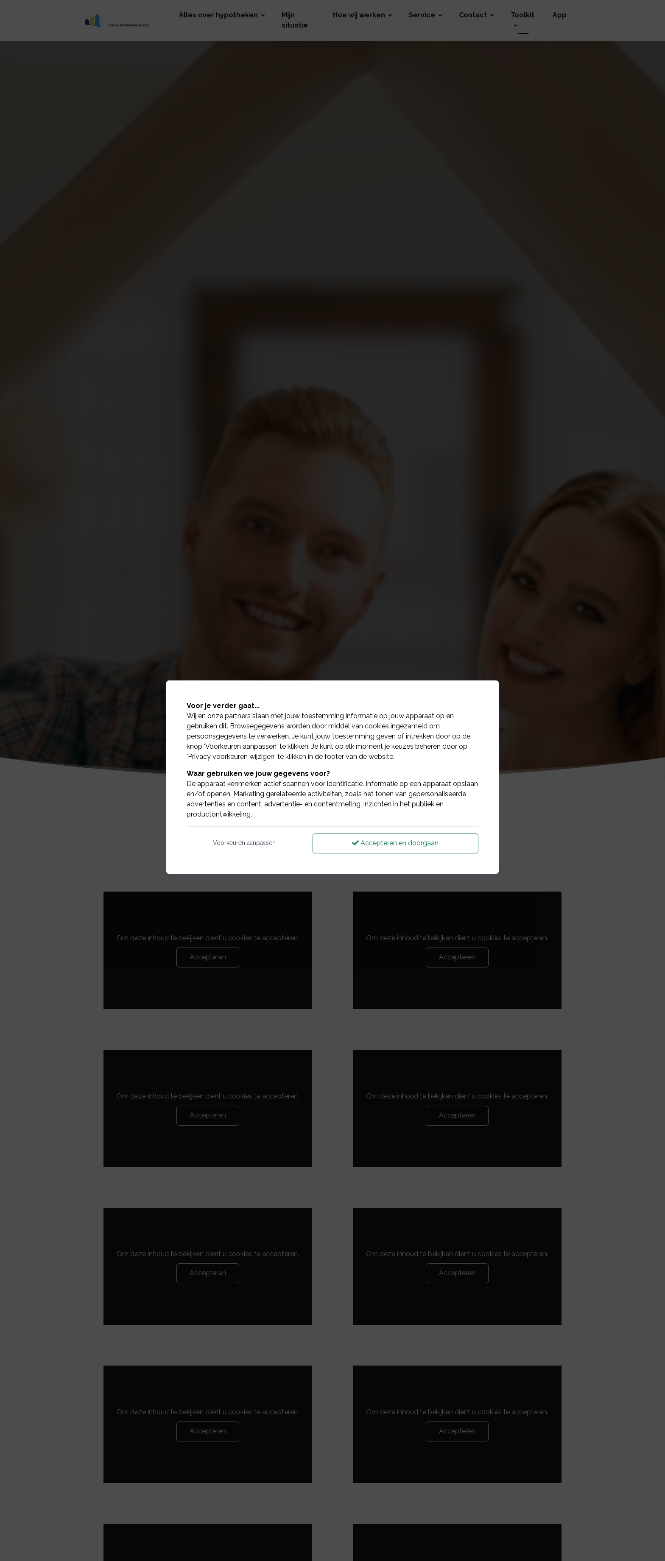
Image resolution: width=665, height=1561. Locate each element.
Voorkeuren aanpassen (244, 842)
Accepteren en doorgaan (395, 843)
